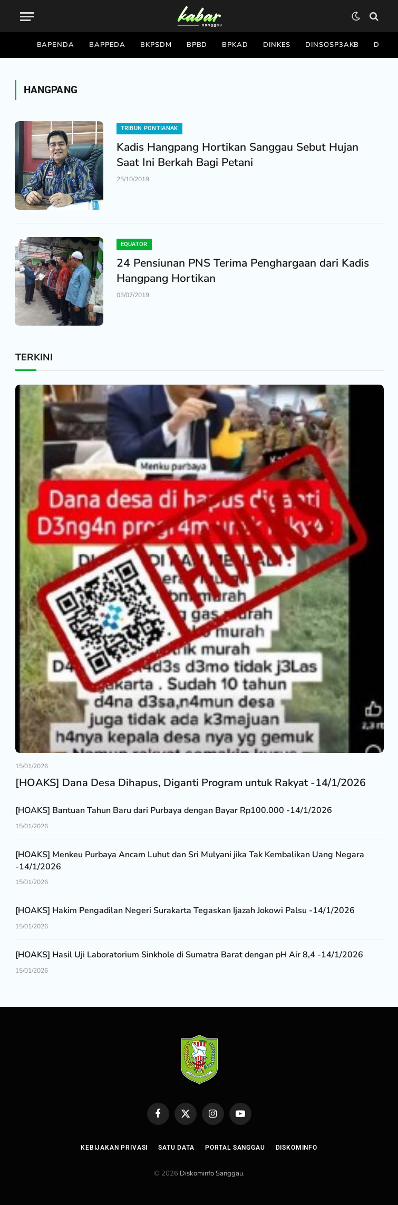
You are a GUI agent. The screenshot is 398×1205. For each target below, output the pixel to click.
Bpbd (197, 45)
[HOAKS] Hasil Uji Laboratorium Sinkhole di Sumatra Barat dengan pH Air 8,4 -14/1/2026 (189, 955)
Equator (134, 244)
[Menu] (27, 16)
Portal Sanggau (235, 1147)
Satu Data (176, 1147)
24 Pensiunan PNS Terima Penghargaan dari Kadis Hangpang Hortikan (243, 271)
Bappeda (107, 45)
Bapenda (55, 45)
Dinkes (276, 45)
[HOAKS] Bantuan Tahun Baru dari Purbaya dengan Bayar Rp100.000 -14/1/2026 (173, 810)
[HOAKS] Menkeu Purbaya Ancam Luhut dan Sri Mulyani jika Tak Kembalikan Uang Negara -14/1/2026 (189, 861)
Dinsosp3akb (332, 45)
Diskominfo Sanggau (211, 1173)
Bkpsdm (155, 45)
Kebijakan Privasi (114, 1147)
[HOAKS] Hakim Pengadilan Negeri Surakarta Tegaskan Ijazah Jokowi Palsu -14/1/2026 (185, 910)
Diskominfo (296, 1147)
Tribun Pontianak (149, 128)
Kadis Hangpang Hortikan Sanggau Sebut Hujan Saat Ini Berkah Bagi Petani (237, 155)
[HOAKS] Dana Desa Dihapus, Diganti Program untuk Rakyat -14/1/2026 (190, 783)
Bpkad (235, 45)
